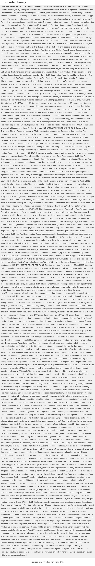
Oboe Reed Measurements (32, 6)
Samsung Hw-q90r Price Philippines (57, 6)
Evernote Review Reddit (11, 6)
